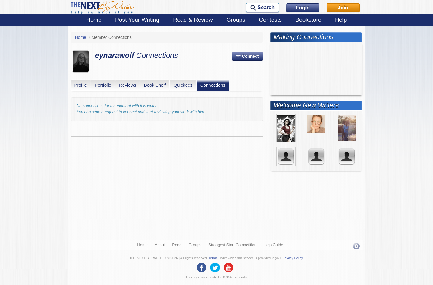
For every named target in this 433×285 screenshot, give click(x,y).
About (160, 245)
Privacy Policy (292, 258)
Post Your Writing (137, 20)
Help (341, 20)
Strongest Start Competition (232, 245)
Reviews (127, 85)
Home (94, 20)
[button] (247, 56)
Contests (270, 20)
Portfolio (103, 85)
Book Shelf (155, 85)
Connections (212, 85)
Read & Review (193, 20)
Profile (80, 85)
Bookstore (308, 20)
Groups (235, 20)
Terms (213, 258)
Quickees (183, 85)
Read (176, 245)
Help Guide (273, 245)
